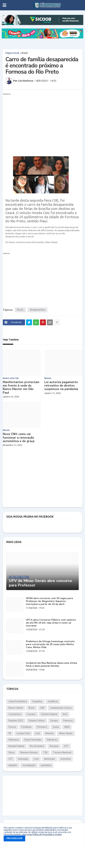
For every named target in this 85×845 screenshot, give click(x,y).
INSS (66, 727)
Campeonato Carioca (61, 707)
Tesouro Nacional (62, 752)
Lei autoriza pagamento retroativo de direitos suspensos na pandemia (61, 386)
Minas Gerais (65, 733)
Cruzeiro (31, 714)
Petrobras (52, 739)
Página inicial (12, 53)
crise (36, 758)
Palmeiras (14, 739)
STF (66, 746)
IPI (10, 733)
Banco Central (16, 707)
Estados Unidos (37, 720)
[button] (4, 5)
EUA (65, 714)
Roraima (54, 746)
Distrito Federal (49, 714)
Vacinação (23, 758)
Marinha (49, 733)
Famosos (68, 720)
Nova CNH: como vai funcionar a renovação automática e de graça (18, 437)
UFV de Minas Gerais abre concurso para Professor (40, 583)
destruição (49, 758)
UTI (10, 758)
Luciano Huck (23, 733)
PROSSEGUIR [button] (14, 838)
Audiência (53, 701)
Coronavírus (15, 714)
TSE (45, 752)
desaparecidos (37, 309)
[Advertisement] (39, 120)
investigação (29, 765)
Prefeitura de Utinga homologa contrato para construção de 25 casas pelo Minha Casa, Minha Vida (50, 644)
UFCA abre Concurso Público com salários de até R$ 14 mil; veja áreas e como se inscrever (51, 623)
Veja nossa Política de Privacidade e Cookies (42, 834)
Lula (37, 733)
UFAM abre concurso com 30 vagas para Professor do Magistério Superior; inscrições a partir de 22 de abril (49, 601)
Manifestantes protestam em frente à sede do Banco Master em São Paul (21, 388)
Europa (54, 720)
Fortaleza (26, 727)
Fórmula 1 (42, 727)
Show (11, 752)
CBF (42, 707)
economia (65, 758)
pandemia (46, 765)
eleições (13, 765)
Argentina (37, 701)
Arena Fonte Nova (18, 701)
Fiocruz (12, 727)
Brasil (25, 53)
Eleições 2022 (16, 720)
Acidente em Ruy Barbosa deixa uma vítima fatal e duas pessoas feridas (51, 665)
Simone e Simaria (29, 752)
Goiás (56, 727)
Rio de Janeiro (37, 746)
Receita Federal (16, 746)
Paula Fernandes (32, 739)
